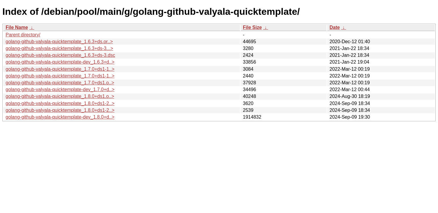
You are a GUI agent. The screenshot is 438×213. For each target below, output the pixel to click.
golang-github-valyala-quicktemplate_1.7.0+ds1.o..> (60, 82)
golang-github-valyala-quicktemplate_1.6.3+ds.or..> (59, 41)
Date (335, 27)
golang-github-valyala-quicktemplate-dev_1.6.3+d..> (60, 61)
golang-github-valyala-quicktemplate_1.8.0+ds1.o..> (60, 96)
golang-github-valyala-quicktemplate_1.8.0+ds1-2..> (60, 103)
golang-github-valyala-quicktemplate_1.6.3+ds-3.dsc (60, 55)
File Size (252, 27)
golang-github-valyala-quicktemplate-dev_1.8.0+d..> (60, 117)
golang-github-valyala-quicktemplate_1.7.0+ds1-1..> (60, 69)
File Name (17, 27)
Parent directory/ (23, 34)
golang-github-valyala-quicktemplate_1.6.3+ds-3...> (59, 48)
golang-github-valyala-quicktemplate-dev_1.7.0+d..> (60, 89)
